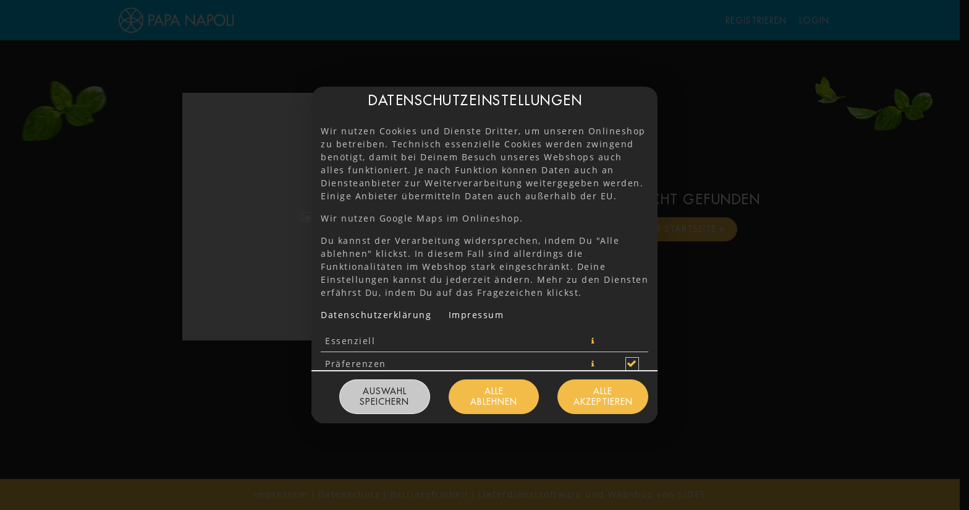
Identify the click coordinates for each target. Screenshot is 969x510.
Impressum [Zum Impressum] (476, 315)
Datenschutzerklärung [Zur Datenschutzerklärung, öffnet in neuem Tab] (376, 315)
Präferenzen (355, 364)
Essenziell (350, 341)
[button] (593, 341)
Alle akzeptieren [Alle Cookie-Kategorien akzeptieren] (603, 396)
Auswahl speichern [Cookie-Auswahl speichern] (384, 396)
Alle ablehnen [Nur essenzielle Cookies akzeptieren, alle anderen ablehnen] (493, 396)
